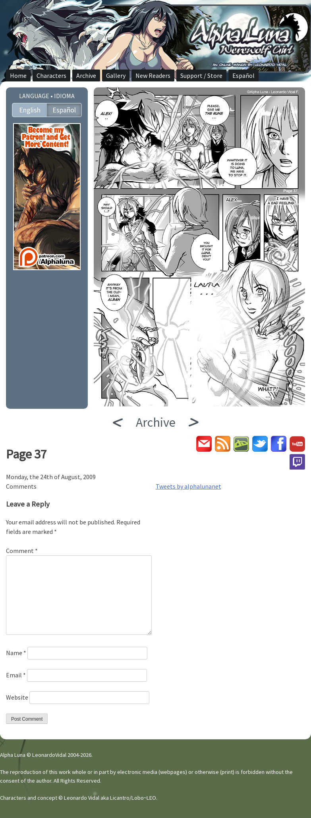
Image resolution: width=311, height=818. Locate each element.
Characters (51, 75)
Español (243, 75)
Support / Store (201, 75)
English (30, 110)
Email (16, 675)
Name (16, 653)
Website (17, 697)
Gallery (116, 75)
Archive (86, 75)
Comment (22, 551)
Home (18, 75)
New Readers (152, 75)
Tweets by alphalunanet (188, 486)
